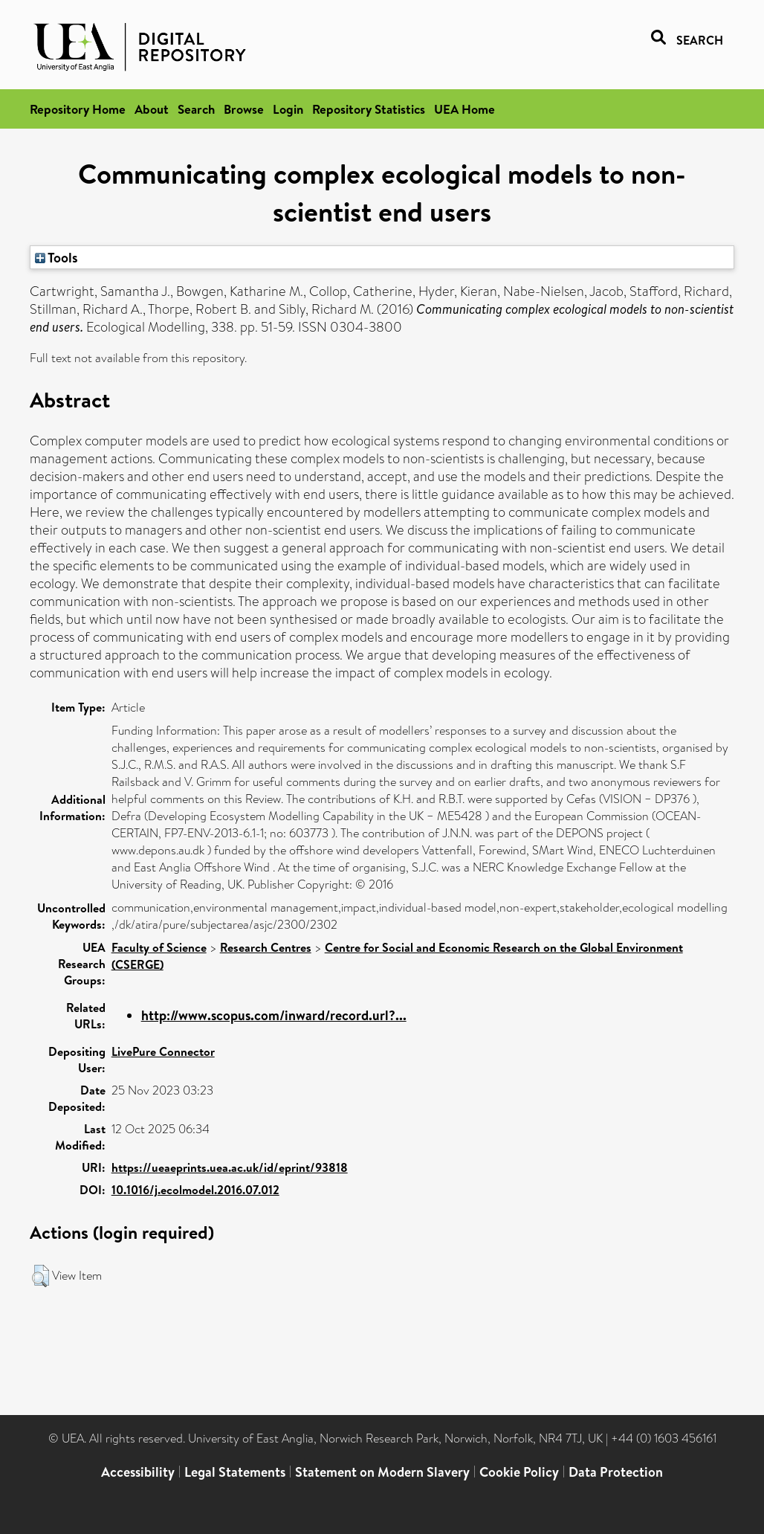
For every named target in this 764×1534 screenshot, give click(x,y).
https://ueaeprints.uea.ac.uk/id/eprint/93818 (229, 1167)
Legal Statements (234, 1472)
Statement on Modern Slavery (382, 1472)
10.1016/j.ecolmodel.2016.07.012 (195, 1190)
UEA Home (464, 108)
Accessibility (138, 1472)
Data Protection (616, 1472)
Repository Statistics (368, 108)
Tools (56, 257)
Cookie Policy (519, 1472)
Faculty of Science (159, 947)
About (152, 108)
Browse (244, 108)
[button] (40, 1276)
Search (196, 108)
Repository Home (78, 108)
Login (288, 108)
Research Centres (265, 947)
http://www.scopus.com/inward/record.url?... (274, 1015)
